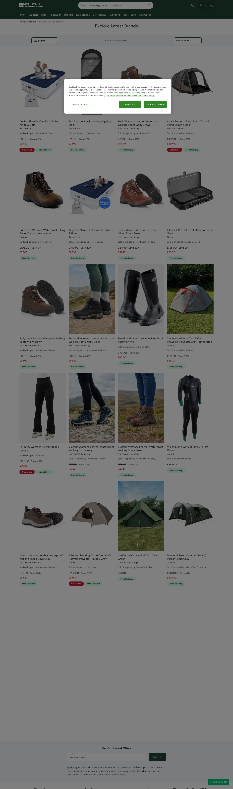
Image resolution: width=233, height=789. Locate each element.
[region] (118, 96)
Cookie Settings (80, 104)
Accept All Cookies (155, 104)
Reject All (130, 104)
